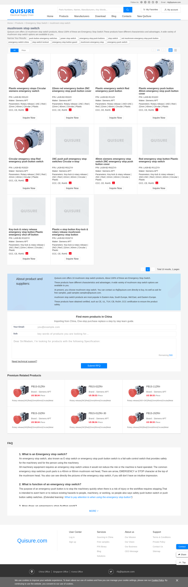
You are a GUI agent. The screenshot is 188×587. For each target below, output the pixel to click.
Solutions (101, 556)
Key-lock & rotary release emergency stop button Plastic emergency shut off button (26, 232)
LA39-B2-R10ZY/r (21, 238)
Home (50, 16)
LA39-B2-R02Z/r (64, 97)
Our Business (131, 546)
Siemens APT (22, 100)
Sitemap (156, 551)
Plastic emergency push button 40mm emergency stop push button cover (158, 91)
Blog (113, 16)
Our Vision (129, 542)
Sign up (72, 542)
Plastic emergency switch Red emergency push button (112, 89)
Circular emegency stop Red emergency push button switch (26, 160)
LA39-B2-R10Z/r (150, 97)
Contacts (126, 16)
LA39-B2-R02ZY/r (108, 167)
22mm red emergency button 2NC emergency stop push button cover (71, 89)
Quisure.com (32, 541)
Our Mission (130, 537)
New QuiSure (144, 16)
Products (63, 16)
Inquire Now (29, 117)
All (14, 50)
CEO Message (131, 551)
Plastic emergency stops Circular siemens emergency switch (27, 89)
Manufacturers (81, 16)
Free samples (103, 542)
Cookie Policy (158, 580)
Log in (72, 537)
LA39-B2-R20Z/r (20, 167)
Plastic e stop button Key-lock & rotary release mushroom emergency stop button (70, 232)
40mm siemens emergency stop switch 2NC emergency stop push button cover (114, 161)
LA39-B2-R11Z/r (107, 97)
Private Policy (159, 542)
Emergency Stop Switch (37, 23)
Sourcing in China (105, 537)
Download (100, 16)
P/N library (101, 546)
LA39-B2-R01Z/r (20, 97)
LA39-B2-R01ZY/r (65, 167)
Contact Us (158, 546)
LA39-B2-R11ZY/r (151, 167)
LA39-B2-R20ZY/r (65, 238)
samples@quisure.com (90, 293)
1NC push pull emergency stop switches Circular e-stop (69, 160)
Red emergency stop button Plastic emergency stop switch (158, 160)
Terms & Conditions (162, 537)
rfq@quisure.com (174, 2)
